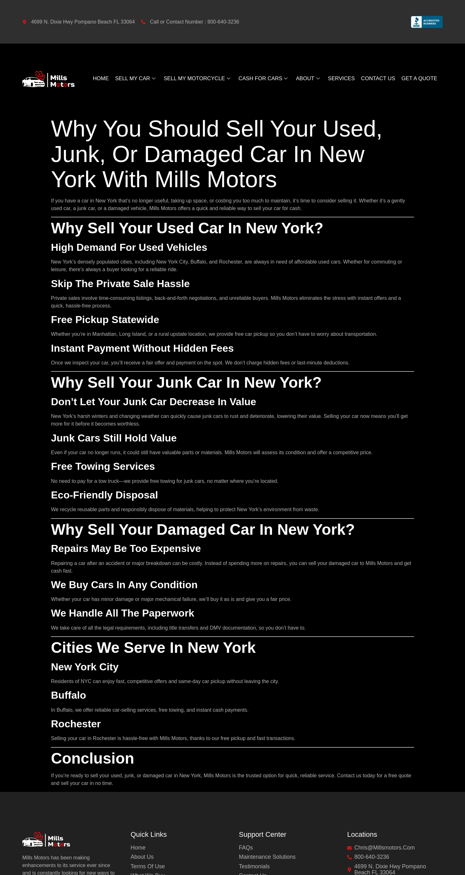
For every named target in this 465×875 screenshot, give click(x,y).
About (309, 78)
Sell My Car (133, 78)
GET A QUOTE (421, 78)
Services (342, 78)
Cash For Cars (264, 78)
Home (98, 78)
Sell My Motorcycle (196, 78)
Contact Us (379, 78)
